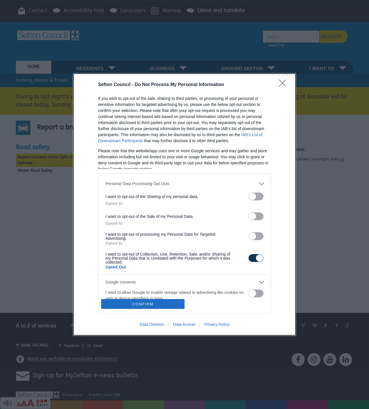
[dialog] (184, 204)
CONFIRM (143, 304)
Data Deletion (152, 324)
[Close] (284, 84)
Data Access (184, 324)
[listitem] (184, 184)
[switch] (255, 196)
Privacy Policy (216, 324)
